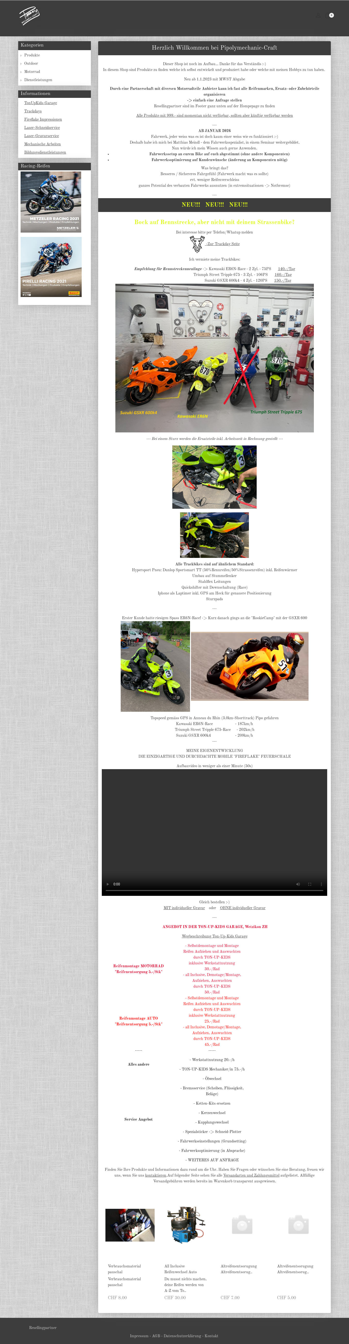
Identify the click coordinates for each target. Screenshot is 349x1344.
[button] (328, 16)
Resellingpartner (43, 1328)
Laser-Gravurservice (41, 136)
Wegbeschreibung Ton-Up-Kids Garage (214, 936)
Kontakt (211, 1336)
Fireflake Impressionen (43, 120)
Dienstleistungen (38, 80)
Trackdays (33, 111)
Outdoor (31, 64)
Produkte (32, 55)
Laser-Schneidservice (42, 128)
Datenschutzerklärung (182, 1336)
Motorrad (32, 72)
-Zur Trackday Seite (215, 244)
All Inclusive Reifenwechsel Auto (180, 1269)
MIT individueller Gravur (184, 908)
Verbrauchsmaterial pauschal (124, 1269)
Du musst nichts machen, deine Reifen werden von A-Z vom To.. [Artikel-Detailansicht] (185, 1285)
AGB (156, 1336)
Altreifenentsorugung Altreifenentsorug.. (239, 1269)
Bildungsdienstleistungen (45, 153)
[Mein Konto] (318, 16)
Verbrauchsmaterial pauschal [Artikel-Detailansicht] (124, 1282)
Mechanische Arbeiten (42, 144)
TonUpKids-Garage (40, 103)
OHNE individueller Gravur (243, 908)
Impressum (139, 1336)
